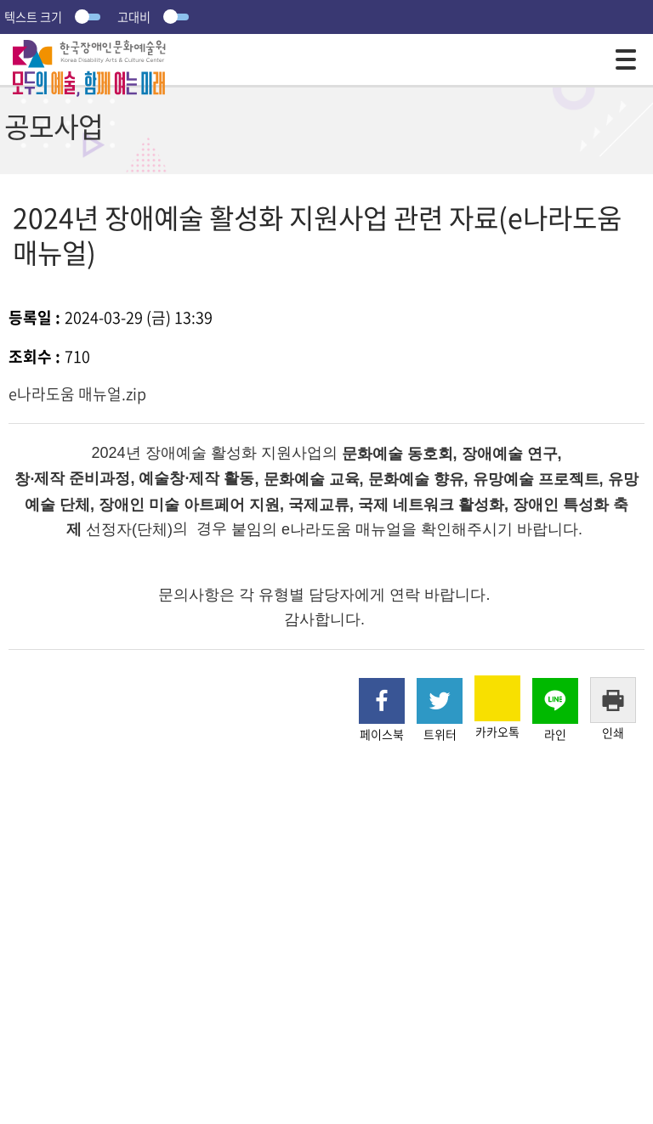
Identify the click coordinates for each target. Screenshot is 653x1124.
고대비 (155, 17)
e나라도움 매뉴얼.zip (77, 393)
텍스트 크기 (54, 17)
